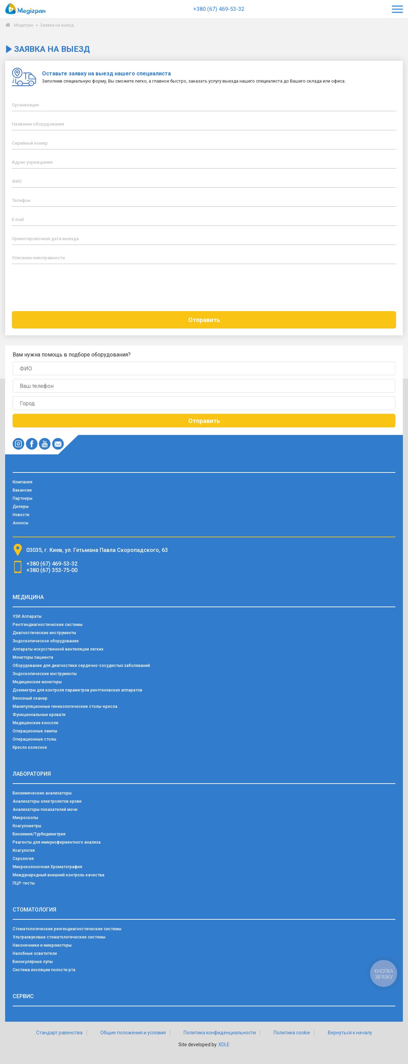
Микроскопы (25, 817)
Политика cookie (292, 1032)
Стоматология (34, 909)
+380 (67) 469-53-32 (218, 9)
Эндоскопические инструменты (45, 673)
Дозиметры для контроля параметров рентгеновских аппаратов (77, 690)
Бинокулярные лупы (33, 961)
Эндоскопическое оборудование (46, 641)
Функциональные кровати (39, 714)
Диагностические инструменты (44, 632)
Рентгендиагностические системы (48, 624)
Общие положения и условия (133, 1032)
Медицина (28, 597)
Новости (21, 514)
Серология (23, 858)
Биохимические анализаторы (42, 793)
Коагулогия (24, 850)
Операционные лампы (35, 731)
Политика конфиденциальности (220, 1032)
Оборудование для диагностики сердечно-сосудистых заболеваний (81, 665)
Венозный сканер (30, 698)
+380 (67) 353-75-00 (51, 570)
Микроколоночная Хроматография (47, 866)
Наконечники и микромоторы (42, 945)
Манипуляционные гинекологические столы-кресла (65, 706)
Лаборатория (32, 774)
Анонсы (20, 523)
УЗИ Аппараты (27, 616)
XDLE (224, 1044)
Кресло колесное (30, 747)
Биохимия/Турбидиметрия (39, 834)
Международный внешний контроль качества (58, 875)
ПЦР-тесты (24, 883)
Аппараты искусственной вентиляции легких (58, 649)
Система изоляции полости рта (44, 969)
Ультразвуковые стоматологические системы (59, 937)
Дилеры (21, 506)
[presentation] (204, 287)
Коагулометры (27, 825)
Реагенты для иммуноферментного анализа (57, 842)
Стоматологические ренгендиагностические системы (67, 929)
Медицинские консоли (35, 722)
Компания (22, 482)
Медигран (23, 25)
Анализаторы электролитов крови (47, 801)
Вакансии (22, 490)
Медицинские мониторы (37, 682)
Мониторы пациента (33, 657)
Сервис (23, 996)
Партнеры (22, 498)
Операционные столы (34, 739)
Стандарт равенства (59, 1032)
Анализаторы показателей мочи (45, 809)
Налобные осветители (35, 953)
